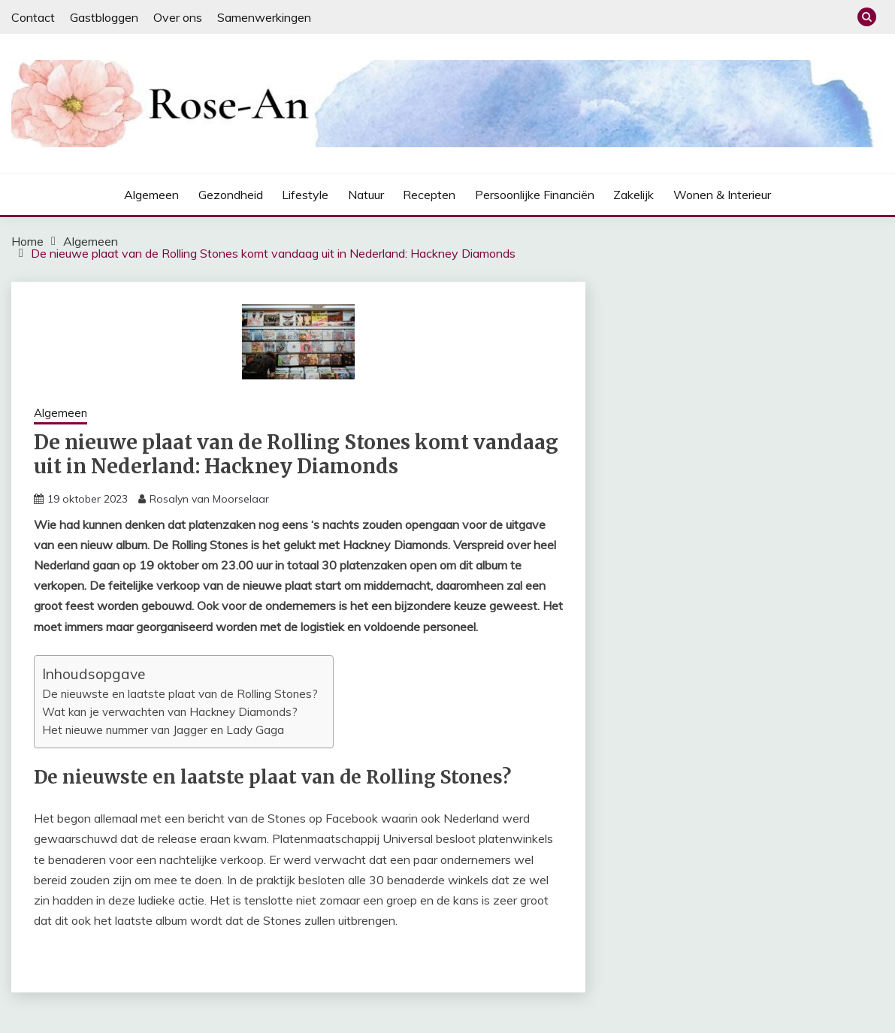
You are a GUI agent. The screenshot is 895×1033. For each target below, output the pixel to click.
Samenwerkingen (264, 17)
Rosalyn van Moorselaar (209, 499)
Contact (33, 17)
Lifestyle (305, 194)
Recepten (429, 194)
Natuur (366, 194)
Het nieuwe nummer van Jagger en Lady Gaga (163, 730)
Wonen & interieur (722, 194)
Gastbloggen (104, 17)
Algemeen (151, 194)
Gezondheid (230, 194)
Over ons (177, 17)
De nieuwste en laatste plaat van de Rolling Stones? (180, 694)
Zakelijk (633, 194)
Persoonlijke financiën (534, 194)
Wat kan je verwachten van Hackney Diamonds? (170, 712)
